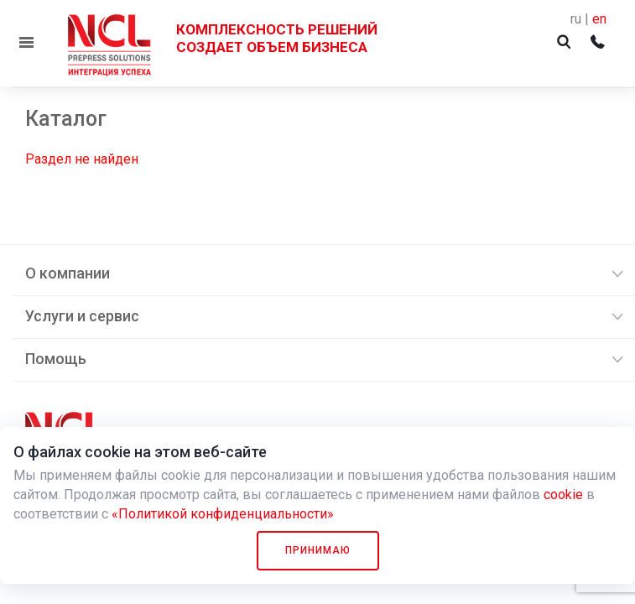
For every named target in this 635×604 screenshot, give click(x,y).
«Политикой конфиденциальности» (223, 514)
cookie (563, 494)
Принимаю (318, 550)
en (599, 19)
